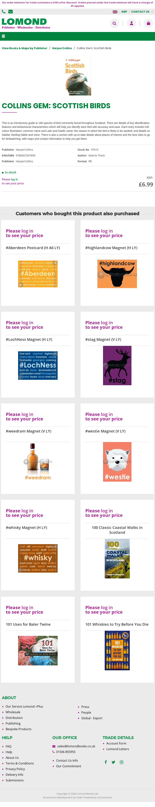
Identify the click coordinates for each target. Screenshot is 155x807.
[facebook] (106, 762)
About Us (12, 758)
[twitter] (113, 762)
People (86, 712)
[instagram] (121, 762)
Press (85, 707)
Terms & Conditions (20, 763)
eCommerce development (57, 797)
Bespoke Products (18, 729)
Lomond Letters (117, 749)
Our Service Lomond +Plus (24, 706)
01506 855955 (4, 11)
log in (14, 179)
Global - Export (91, 718)
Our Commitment (68, 766)
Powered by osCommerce (97, 797)
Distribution (14, 718)
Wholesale (13, 712)
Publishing (13, 723)
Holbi (79, 797)
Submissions (15, 780)
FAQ (8, 746)
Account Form (116, 743)
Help (9, 752)
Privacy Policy (15, 769)
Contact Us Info (67, 760)
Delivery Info (14, 775)
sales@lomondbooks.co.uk (76, 746)
